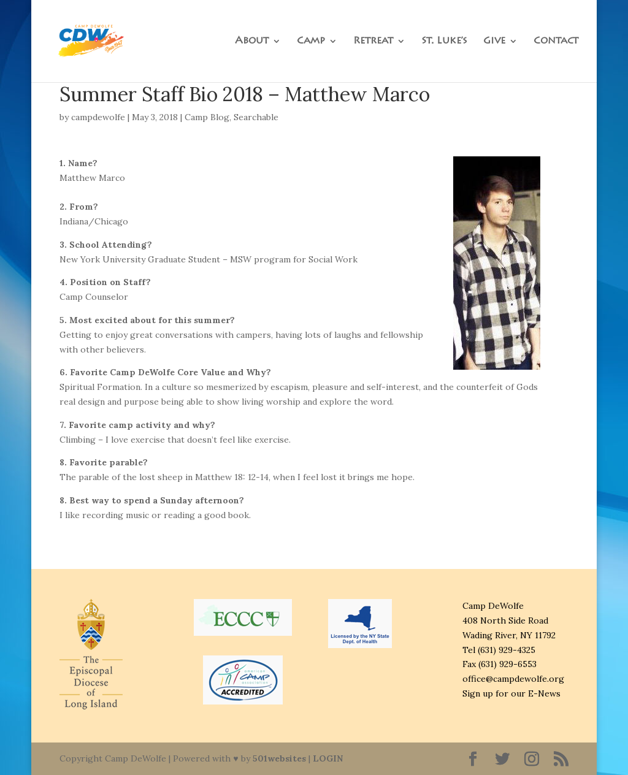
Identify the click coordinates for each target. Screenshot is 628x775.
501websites (279, 758)
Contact (556, 41)
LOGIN (328, 758)
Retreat (373, 41)
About (252, 41)
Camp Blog (207, 117)
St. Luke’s (444, 41)
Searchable (256, 117)
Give (494, 41)
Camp (311, 41)
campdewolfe (98, 117)
